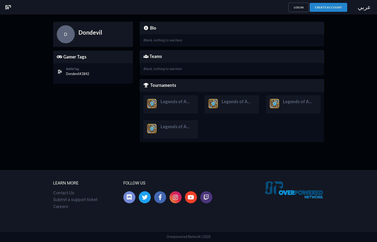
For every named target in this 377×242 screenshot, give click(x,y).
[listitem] (129, 197)
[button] (299, 7)
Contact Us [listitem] (63, 193)
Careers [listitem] (60, 206)
